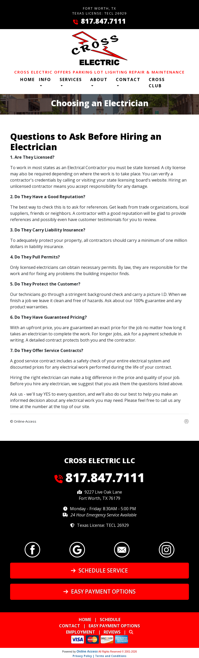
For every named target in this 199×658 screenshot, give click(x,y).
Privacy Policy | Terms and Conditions (99, 656)
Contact (69, 626)
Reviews (112, 632)
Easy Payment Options (99, 591)
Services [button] (71, 79)
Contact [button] (128, 79)
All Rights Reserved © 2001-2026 (117, 651)
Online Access (87, 651)
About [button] (99, 79)
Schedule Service (99, 570)
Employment (80, 632)
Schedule (110, 619)
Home (27, 79)
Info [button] (45, 79)
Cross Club (157, 83)
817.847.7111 (103, 21)
